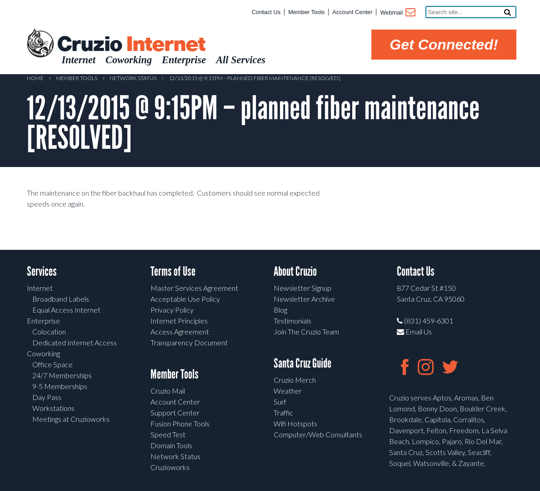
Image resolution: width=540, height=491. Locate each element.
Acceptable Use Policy (185, 298)
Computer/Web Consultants (318, 434)
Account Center (352, 12)
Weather (288, 390)
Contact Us (266, 12)
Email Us (414, 331)
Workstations (53, 408)
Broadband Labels (60, 298)
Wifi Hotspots (295, 423)
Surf (280, 401)
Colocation (49, 331)
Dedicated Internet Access (74, 342)
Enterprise (43, 320)
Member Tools (306, 12)
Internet (40, 287)
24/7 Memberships (62, 375)
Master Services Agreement (194, 287)
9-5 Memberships (59, 386)
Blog (280, 309)
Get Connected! (444, 44)
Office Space (52, 364)
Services (42, 271)
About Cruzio (295, 271)
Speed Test (167, 434)
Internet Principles (179, 320)
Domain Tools (171, 445)
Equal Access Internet (66, 309)
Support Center (175, 412)
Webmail (397, 13)
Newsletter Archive (304, 298)
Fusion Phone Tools (180, 423)
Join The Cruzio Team (306, 331)
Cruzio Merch (295, 379)
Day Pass (46, 397)
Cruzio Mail (167, 390)
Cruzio (131, 45)
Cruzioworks (170, 467)
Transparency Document (189, 342)
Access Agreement (179, 331)
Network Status (133, 78)
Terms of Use (172, 271)
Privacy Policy (172, 309)
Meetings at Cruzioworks (71, 419)
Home (35, 78)
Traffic (283, 412)
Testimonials (292, 320)
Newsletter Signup (302, 287)
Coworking (43, 353)
